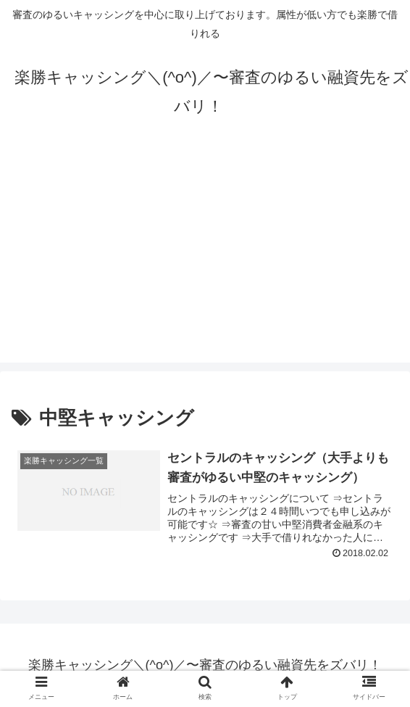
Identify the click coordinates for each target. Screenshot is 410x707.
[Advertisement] (205, 261)
